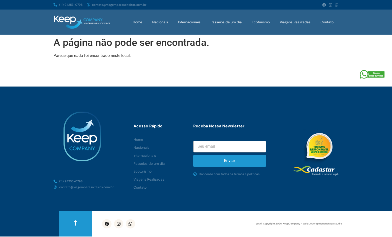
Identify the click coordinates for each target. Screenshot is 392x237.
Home (137, 22)
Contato (327, 22)
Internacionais (189, 22)
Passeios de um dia (226, 22)
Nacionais (160, 22)
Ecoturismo (261, 22)
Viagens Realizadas (295, 22)
